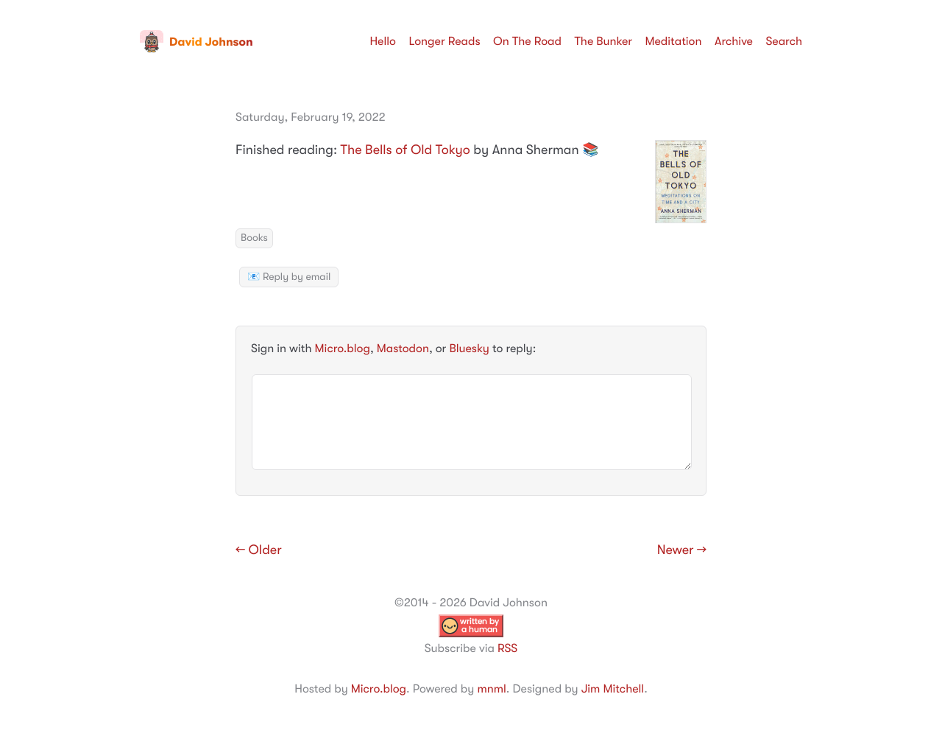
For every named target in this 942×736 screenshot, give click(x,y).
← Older (259, 550)
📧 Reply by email (288, 277)
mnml (491, 688)
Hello (382, 41)
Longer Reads (444, 41)
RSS (507, 648)
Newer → (681, 550)
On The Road (527, 41)
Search (783, 41)
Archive (734, 41)
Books (254, 238)
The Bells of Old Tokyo (405, 150)
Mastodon (403, 348)
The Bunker (603, 41)
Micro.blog (342, 348)
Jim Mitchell (612, 688)
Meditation (673, 41)
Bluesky (469, 348)
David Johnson (196, 42)
